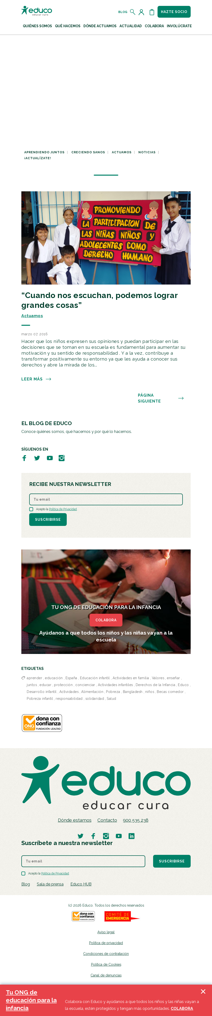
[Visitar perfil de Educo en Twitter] (37, 458)
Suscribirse (48, 519)
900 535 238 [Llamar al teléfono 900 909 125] (135, 820)
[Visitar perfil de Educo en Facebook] (24, 458)
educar (45, 685)
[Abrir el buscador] (133, 12)
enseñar (173, 678)
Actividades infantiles (115, 685)
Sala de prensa (50, 884)
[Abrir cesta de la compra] (152, 12)
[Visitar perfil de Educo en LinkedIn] (131, 836)
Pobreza (113, 692)
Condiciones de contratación (106, 954)
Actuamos (122, 152)
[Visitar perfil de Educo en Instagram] (62, 458)
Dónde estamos (75, 820)
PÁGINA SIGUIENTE (161, 398)
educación (54, 678)
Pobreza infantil (40, 699)
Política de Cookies (106, 964)
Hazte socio (174, 12)
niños (149, 692)
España (71, 678)
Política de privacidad (106, 943)
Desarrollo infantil (42, 692)
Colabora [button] (154, 26)
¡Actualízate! (37, 158)
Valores (158, 678)
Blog (122, 12)
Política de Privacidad (63, 509)
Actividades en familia (131, 678)
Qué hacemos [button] (67, 26)
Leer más (36, 379)
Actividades (69, 692)
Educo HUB (81, 884)
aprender (34, 678)
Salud (111, 699)
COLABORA (106, 620)
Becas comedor (170, 692)
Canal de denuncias (106, 975)
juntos (32, 685)
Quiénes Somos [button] (37, 26)
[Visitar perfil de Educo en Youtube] (50, 458)
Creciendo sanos (88, 152)
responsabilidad (69, 699)
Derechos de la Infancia (155, 685)
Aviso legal (106, 932)
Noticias (147, 152)
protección (63, 685)
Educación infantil (95, 678)
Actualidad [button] (130, 26)
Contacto (107, 820)
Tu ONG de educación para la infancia (31, 1000)
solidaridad (94, 699)
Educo (183, 685)
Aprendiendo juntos (44, 152)
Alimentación (92, 692)
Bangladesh (133, 692)
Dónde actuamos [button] (100, 26)
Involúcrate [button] (179, 26)
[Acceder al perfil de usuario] (142, 12)
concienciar (85, 685)
